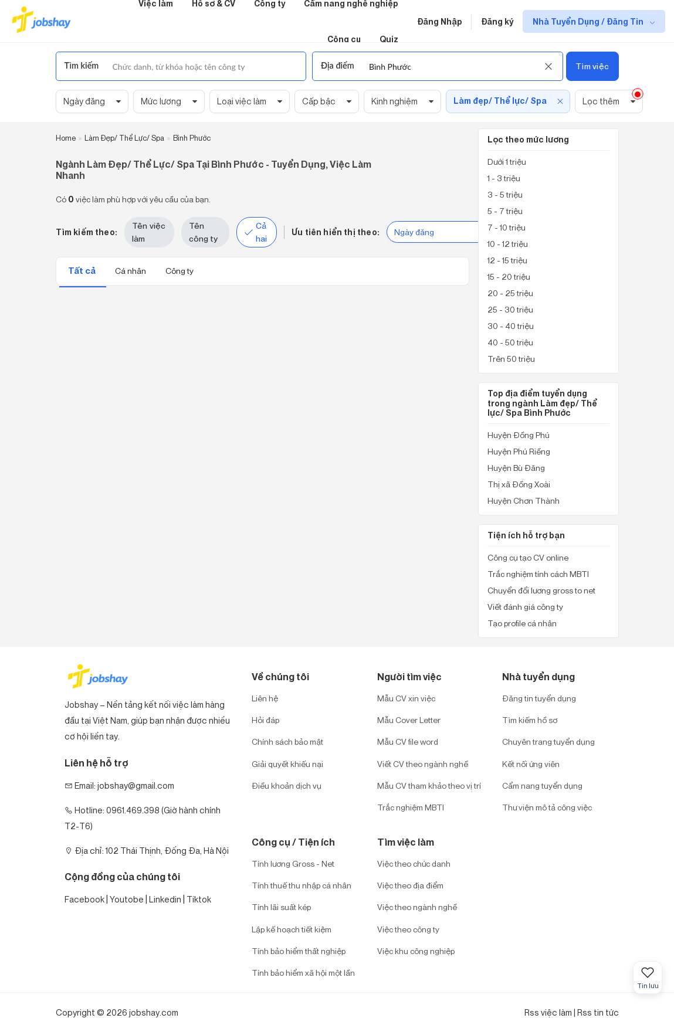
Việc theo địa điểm (410, 885)
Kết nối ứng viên (531, 764)
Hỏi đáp (265, 720)
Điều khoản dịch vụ (286, 785)
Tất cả (82, 270)
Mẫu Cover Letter (409, 720)
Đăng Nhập (439, 21)
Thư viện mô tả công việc (547, 807)
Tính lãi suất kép (281, 907)
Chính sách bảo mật (287, 741)
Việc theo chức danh (414, 863)
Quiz (389, 39)
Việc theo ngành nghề (417, 907)
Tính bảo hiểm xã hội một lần (303, 972)
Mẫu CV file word (407, 741)
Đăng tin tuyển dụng (539, 698)
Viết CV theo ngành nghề (422, 764)
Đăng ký (497, 21)
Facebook (84, 899)
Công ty (179, 270)
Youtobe (127, 899)
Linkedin (165, 899)
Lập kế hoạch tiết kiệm (291, 929)
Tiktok (199, 899)
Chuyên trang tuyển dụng (548, 741)
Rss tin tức (598, 1012)
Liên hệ (265, 698)
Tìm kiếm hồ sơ (529, 720)
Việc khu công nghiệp (416, 951)
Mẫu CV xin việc (406, 698)
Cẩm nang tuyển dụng (542, 785)
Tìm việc (592, 66)
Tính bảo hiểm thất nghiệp (299, 951)
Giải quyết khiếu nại (287, 764)
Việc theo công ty (408, 929)
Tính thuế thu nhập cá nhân (301, 885)
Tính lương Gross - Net (293, 863)
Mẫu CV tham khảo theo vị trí (429, 785)
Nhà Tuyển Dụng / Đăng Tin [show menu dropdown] (589, 21)
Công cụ (344, 39)
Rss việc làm (548, 1012)
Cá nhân (131, 270)
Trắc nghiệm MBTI (410, 807)
